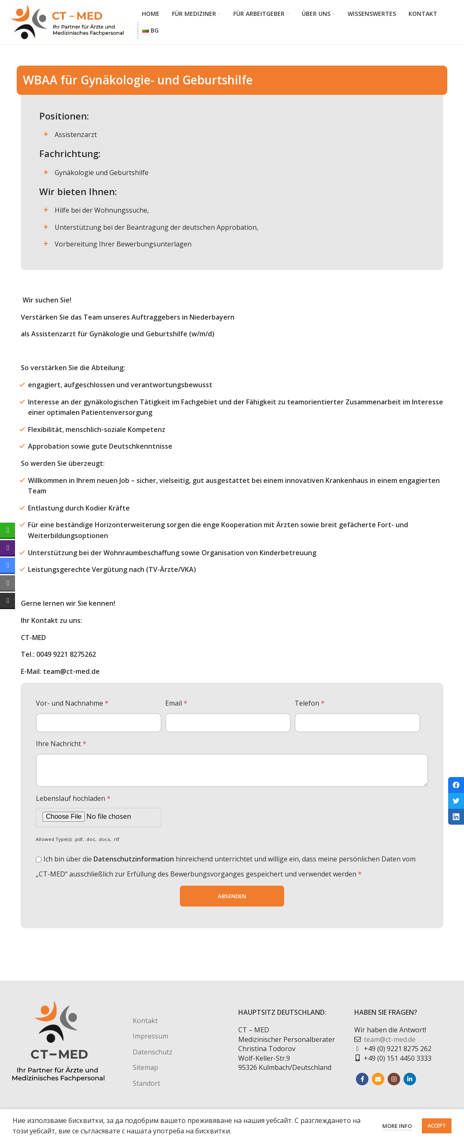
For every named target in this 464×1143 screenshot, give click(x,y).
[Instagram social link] (394, 1083)
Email (176, 706)
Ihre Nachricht (61, 747)
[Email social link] (378, 1083)
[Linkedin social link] (409, 1083)
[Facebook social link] (362, 1083)
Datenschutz (152, 1055)
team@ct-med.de (390, 1042)
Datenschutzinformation (133, 862)
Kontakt (145, 1024)
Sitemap (145, 1071)
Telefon (310, 706)
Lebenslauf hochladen (73, 801)
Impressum (150, 1039)
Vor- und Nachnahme (72, 706)
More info (397, 1126)
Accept (437, 1125)
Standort (146, 1086)
